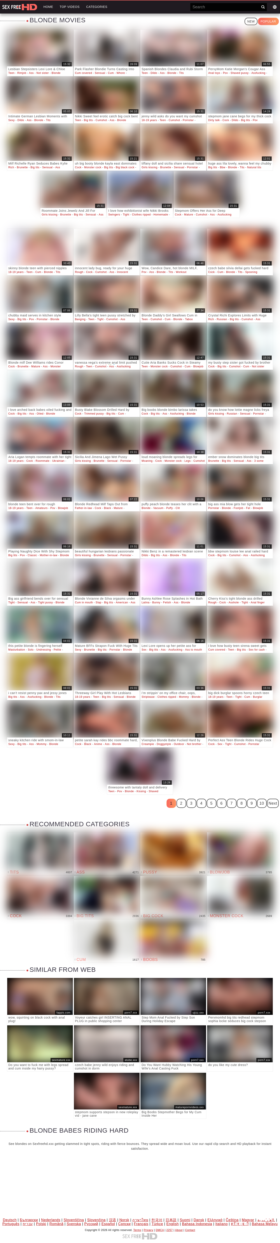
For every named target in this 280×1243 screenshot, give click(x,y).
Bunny (156, 602)
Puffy (169, 508)
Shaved (153, 791)
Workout (181, 272)
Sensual (100, 73)
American (122, 602)
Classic (32, 555)
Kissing (141, 791)
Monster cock (93, 167)
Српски (124, 1224)
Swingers (114, 214)
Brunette (22, 167)
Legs (187, 460)
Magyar (248, 1220)
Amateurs (41, 508)
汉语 (112, 1220)
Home (48, 7)
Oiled (40, 413)
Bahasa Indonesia (197, 1224)
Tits (181, 73)
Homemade (161, 214)
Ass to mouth (193, 649)
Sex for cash (257, 649)
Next (273, 803)
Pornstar (188, 120)
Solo (30, 649)
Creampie (148, 744)
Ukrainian (58, 460)
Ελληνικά (214, 1220)
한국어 (156, 1220)
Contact (190, 1230)
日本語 (171, 1220)
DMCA (160, 1230)
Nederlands (50, 1220)
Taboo (189, 319)
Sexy (11, 120)
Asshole (234, 602)
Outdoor (179, 744)
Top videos (70, 7)
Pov (225, 73)
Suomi (185, 1220)
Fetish (167, 602)
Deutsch (10, 1220)
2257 (169, 1230)
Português (10, 1224)
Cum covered (83, 73)
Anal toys (214, 73)
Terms (137, 1230)
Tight (126, 214)
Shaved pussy (240, 73)
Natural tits (254, 167)
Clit (178, 508)
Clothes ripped (141, 214)
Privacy (148, 1230)
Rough (79, 272)
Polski (41, 1224)
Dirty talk (214, 120)
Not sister (43, 73)
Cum (111, 73)
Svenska (74, 1224)
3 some (259, 460)
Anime (98, 744)
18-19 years (149, 120)
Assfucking (258, 73)
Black (107, 508)
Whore (121, 73)
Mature (188, 214)
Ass (31, 73)
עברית (28, 1224)
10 (261, 803)
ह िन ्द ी (240, 1224)
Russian (222, 319)
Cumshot (101, 120)
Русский (91, 1224)
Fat (248, 508)
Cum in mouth (84, 602)
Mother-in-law (49, 555)
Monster (56, 366)
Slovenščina (74, 1220)
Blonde (56, 73)
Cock (225, 120)
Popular (268, 21)
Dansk (199, 1220)
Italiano (221, 1224)
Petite (57, 649)
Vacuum (158, 508)
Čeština (232, 1220)
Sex (144, 649)
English (172, 1224)
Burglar (257, 696)
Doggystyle (164, 744)
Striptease (148, 696)
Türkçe (157, 1224)
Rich (11, 167)
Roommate (43, 460)
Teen (11, 73)
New (251, 21)
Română (56, 1224)
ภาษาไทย (140, 1220)
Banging (80, 319)
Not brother (194, 744)
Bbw (222, 167)
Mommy (184, 696)
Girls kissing (149, 167)
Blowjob (198, 366)
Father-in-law (83, 508)
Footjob (238, 508)
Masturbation (16, 649)
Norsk (124, 1220)
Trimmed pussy (94, 413)
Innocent (122, 272)
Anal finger (258, 602)
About (179, 1230)
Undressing (43, 649)
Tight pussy (45, 602)
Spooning (251, 272)
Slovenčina (96, 1220)
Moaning (147, 460)
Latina (145, 602)
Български (29, 1220)
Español (108, 1224)
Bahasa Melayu (265, 1224)
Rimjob (21, 73)
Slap (98, 602)
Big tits (88, 120)
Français (141, 1224)
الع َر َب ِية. (266, 1220)
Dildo (153, 73)
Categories (96, 7)
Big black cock (125, 167)
